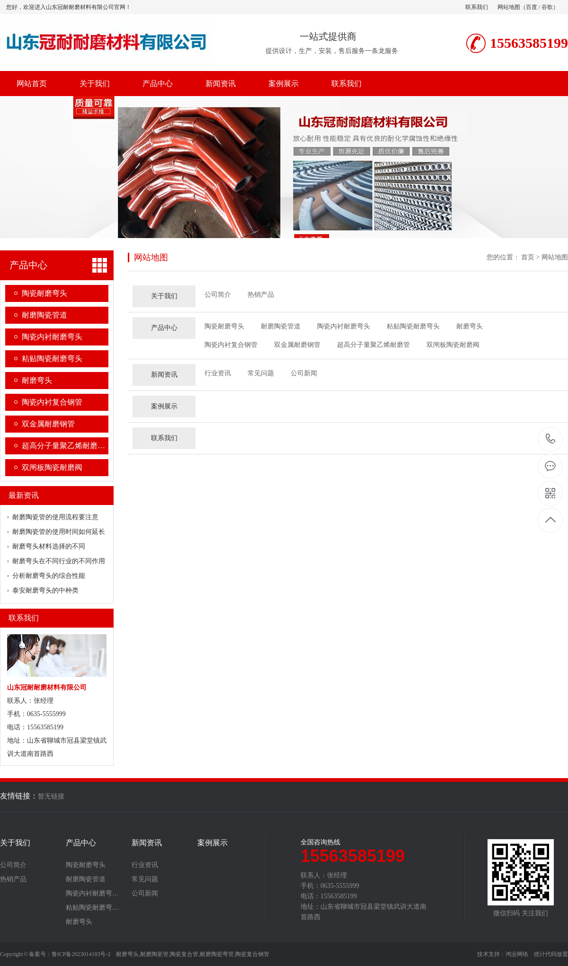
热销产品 (261, 294)
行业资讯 (217, 373)
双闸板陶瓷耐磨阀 (52, 467)
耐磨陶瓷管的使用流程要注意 (55, 517)
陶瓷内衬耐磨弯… (92, 893)
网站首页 (32, 84)
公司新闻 (304, 373)
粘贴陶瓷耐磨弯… (92, 907)
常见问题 (261, 373)
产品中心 (157, 84)
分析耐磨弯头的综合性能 (48, 575)
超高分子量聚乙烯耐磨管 (373, 344)
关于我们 (95, 84)
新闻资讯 (220, 84)
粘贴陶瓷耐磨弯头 (52, 358)
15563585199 (550, 439)
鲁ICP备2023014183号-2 (81, 954)
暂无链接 (51, 796)
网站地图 (508, 7)
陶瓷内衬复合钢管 (52, 402)
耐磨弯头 (37, 380)
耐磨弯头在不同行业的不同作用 (58, 561)
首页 (527, 257)
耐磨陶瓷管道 (44, 315)
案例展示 (283, 84)
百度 (531, 7)
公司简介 (217, 294)
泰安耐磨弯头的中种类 (45, 590)
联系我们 (476, 7)
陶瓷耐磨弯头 (44, 293)
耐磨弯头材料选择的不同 (48, 546)
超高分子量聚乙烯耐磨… (63, 446)
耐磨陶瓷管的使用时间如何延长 (58, 531)
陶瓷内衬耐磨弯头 (52, 337)
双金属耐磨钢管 (48, 424)
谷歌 (547, 7)
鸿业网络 (517, 954)
